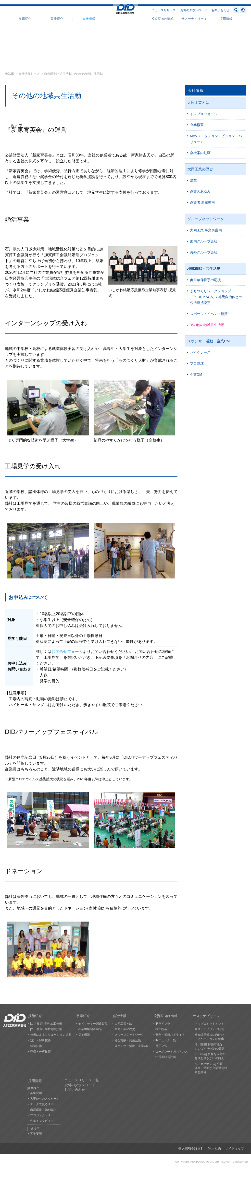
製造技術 (36, 1046)
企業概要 (197, 125)
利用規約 (214, 1148)
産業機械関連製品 (90, 1029)
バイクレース (200, 352)
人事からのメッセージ (45, 1098)
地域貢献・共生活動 (203, 268)
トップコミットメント (209, 1023)
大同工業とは (198, 102)
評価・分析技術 (40, 1051)
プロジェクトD (40, 1115)
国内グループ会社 (203, 241)
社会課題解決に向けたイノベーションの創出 (209, 1037)
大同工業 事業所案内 (206, 230)
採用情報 (226, 19)
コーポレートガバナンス (171, 1051)
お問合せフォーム (67, 651)
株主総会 (161, 1029)
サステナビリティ (194, 19)
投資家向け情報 (162, 19)
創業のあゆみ (200, 191)
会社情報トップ (29, 73)
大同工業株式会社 (125, 10)
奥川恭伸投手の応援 (205, 280)
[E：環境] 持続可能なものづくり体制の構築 (209, 1046)
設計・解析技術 (40, 1040)
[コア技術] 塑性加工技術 (46, 1023)
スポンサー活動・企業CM (208, 341)
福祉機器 (84, 1034)
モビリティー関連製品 (93, 1023)
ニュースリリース (164, 10)
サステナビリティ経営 (209, 1029)
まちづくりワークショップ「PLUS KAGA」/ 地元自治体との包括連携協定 (216, 297)
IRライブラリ (164, 1023)
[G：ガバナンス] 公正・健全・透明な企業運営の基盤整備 (211, 1068)
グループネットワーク (205, 219)
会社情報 (88, 19)
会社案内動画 (200, 153)
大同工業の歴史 (200, 169)
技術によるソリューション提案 (50, 1034)
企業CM (196, 374)
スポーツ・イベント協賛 (209, 314)
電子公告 (161, 1046)
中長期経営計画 (165, 1057)
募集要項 (36, 1093)
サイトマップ (234, 1148)
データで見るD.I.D (42, 1104)
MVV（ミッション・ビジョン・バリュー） (216, 139)
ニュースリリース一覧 (81, 1080)
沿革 (193, 180)
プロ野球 (197, 363)
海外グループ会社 (203, 252)
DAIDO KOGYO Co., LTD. (205, 1161)
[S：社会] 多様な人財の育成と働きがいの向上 (210, 1056)
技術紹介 (25, 19)
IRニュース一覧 (165, 1040)
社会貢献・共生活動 (127, 1040)
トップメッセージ (203, 114)
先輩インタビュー (42, 1121)
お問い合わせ (220, 10)
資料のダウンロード (193, 10)
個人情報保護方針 (191, 1148)
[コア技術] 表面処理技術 (46, 1029)
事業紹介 (56, 19)
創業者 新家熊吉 (202, 202)
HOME (9, 73)
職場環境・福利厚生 (43, 1110)
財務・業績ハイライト (170, 1034)
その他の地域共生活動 (207, 325)
